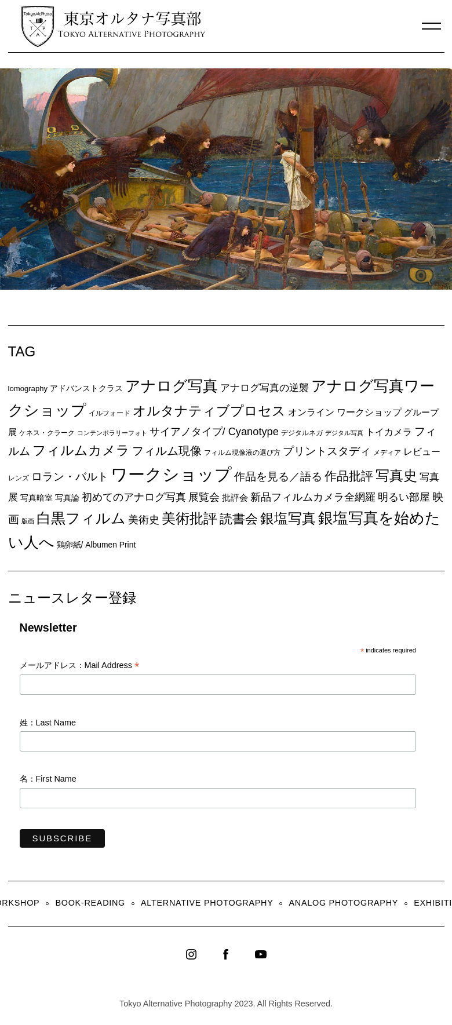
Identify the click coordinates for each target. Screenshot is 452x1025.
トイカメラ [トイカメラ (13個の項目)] (389, 431)
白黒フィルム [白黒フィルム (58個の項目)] (81, 518)
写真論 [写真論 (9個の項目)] (67, 497)
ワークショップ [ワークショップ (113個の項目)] (171, 474)
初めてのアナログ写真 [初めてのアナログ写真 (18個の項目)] (134, 497)
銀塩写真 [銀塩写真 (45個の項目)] (288, 518)
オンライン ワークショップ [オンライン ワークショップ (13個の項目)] (345, 412)
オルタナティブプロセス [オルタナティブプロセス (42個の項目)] (209, 410)
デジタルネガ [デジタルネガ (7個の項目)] (302, 433)
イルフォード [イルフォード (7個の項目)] (109, 413)
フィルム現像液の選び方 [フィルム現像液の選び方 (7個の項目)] (242, 452)
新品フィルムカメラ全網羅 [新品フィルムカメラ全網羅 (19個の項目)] (313, 497)
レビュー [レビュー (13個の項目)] (421, 451)
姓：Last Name (48, 722)
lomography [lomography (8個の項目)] (28, 388)
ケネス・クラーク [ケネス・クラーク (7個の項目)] (47, 433)
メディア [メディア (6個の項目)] (387, 452)
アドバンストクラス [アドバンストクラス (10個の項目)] (86, 388)
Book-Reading (90, 902)
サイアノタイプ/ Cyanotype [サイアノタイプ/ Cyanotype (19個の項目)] (214, 431)
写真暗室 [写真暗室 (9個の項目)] (36, 497)
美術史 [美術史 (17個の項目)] (143, 520)
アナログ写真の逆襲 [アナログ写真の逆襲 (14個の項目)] (264, 387)
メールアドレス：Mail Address (80, 666)
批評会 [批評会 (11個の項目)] (235, 497)
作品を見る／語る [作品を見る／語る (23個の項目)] (278, 476)
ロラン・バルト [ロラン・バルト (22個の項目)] (69, 476)
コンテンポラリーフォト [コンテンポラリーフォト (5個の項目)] (112, 432)
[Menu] (431, 26)
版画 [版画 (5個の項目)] (27, 520)
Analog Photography (344, 902)
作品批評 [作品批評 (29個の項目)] (349, 476)
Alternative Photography (207, 902)
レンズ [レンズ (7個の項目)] (18, 478)
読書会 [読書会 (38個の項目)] (239, 519)
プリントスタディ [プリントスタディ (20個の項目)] (327, 451)
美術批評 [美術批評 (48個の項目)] (189, 518)
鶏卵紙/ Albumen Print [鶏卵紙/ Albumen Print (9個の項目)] (96, 544)
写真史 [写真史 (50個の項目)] (396, 475)
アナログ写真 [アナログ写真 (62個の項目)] (171, 386)
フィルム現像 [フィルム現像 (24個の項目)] (167, 450)
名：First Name (48, 778)
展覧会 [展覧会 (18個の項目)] (204, 497)
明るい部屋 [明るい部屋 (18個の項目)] (404, 497)
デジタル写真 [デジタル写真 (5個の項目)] (344, 432)
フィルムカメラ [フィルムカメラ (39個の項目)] (81, 450)
